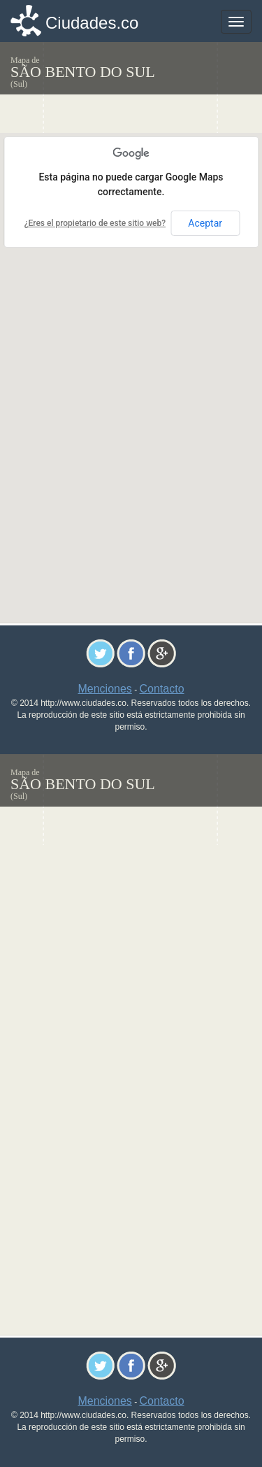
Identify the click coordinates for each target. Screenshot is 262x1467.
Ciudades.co (91, 22)
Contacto (162, 689)
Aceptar (205, 223)
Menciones (104, 689)
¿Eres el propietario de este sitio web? (95, 223)
